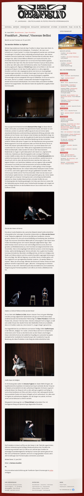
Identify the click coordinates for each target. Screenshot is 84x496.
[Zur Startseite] (42, 11)
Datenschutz (70, 486)
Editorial (8, 27)
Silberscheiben (36, 488)
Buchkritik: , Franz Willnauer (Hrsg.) (70, 97)
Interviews (50, 484)
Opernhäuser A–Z (37, 486)
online (51, 470)
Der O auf (65, 489)
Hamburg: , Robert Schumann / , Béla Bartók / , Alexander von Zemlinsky (70, 126)
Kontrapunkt (45, 27)
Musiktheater (19, 32)
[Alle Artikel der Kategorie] (70, 41)
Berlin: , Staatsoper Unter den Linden (68, 155)
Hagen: (68, 78)
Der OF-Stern (45, 488)
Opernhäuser (25, 27)
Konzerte (43, 484)
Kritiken (16, 27)
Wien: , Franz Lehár (70, 132)
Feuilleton (35, 27)
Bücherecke (46, 486)
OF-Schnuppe (63, 27)
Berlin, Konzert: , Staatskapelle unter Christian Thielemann (71, 136)
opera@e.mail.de (15, 490)
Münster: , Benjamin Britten (69, 163)
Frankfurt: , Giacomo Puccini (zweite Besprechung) (67, 120)
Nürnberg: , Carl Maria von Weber (69, 159)
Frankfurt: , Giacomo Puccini (69, 146)
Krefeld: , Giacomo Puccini (69, 149)
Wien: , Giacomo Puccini (69, 110)
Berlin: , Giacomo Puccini (69, 82)
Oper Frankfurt (30, 32)
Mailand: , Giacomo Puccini (70, 106)
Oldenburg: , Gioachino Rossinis (70, 101)
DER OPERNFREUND (10, 482)
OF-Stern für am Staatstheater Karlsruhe (68, 140)
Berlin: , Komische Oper (70, 113)
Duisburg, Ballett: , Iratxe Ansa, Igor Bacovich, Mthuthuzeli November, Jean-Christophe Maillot (69, 90)
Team (70, 27)
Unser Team (63, 484)
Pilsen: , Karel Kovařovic (70, 75)
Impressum (63, 486)
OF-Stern (54, 27)
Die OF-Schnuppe (37, 490)
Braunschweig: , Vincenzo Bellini (68, 85)
